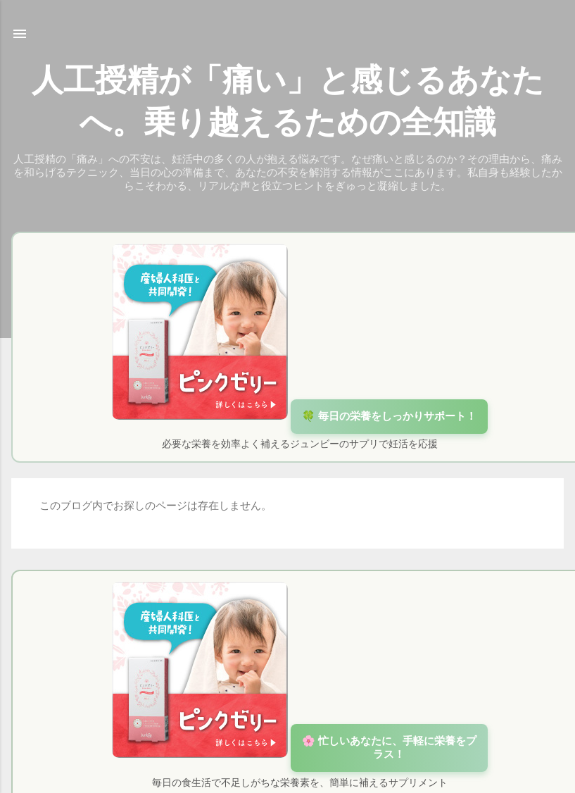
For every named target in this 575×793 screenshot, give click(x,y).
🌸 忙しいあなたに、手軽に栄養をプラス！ (389, 748)
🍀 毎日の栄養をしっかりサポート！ (389, 416)
